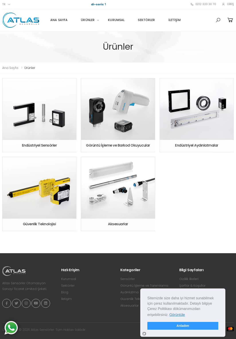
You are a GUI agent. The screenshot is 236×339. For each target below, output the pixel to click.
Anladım (183, 325)
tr (4, 4)
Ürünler (88, 20)
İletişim (174, 20)
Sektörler (146, 20)
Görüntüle (177, 315)
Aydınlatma (129, 292)
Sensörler (127, 279)
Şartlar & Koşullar (192, 285)
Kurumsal (116, 20)
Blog (64, 292)
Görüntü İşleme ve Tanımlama (144, 285)
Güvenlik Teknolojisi (135, 299)
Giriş (228, 4)
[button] (218, 20)
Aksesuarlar (129, 305)
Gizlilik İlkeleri (189, 279)
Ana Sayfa (59, 20)
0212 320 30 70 (203, 4)
